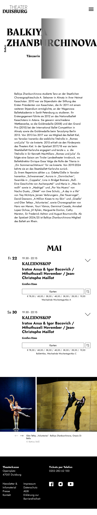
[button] (91, 9)
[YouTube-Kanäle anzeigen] (71, 484)
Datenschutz (30, 487)
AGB (26, 491)
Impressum (29, 484)
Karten (53, 292)
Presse (6, 491)
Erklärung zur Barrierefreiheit (31, 497)
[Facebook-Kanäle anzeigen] (51, 484)
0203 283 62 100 (59, 471)
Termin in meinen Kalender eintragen (87, 291)
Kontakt (7, 495)
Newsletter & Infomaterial (10, 485)
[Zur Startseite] (15, 9)
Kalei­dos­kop (36, 264)
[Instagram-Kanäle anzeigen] (60, 484)
